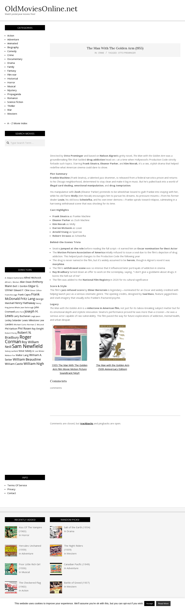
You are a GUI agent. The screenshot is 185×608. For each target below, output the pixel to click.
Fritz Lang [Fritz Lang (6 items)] (27, 299)
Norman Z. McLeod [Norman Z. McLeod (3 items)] (35, 324)
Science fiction (15, 102)
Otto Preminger (127, 52)
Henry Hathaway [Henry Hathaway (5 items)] (24, 303)
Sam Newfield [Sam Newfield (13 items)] (27, 346)
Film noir (12, 74)
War (9, 109)
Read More (163, 603)
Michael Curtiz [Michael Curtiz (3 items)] (20, 324)
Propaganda (14, 94)
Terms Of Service (17, 485)
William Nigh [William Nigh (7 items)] (34, 363)
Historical (12, 78)
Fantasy (11, 70)
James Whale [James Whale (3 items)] (14, 307)
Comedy (12, 51)
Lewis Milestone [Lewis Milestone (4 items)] (30, 320)
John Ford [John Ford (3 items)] (19, 312)
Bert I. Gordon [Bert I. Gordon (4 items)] (20, 286)
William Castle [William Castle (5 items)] (14, 364)
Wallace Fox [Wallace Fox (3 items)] (10, 355)
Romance (12, 98)
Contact (11, 493)
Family (10, 66)
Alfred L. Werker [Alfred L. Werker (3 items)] (12, 282)
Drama (11, 62)
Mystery (12, 90)
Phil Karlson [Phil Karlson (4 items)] (11, 328)
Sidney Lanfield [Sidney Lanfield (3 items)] (11, 351)
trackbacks (86, 423)
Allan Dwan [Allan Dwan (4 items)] (26, 281)
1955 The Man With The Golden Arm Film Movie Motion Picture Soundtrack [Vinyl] (69, 369)
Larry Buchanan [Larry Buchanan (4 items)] (22, 316)
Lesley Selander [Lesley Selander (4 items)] (13, 320)
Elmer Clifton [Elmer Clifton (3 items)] (36, 290)
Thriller (11, 105)
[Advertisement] (115, 34)
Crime (101, 52)
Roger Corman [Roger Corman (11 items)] (18, 339)
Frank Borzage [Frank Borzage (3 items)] (11, 295)
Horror (11, 82)
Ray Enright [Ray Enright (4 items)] (38, 328)
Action (10, 35)
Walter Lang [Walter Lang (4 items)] (22, 355)
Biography (13, 47)
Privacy (11, 489)
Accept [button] (149, 603)
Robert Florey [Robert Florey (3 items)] (11, 333)
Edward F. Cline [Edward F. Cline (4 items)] (22, 290)
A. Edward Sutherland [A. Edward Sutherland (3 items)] (14, 278)
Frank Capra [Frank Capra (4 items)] (24, 294)
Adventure (13, 39)
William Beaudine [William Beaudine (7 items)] (27, 359)
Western (12, 113)
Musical (11, 86)
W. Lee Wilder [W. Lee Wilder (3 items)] (38, 351)
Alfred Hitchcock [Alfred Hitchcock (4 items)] (32, 277)
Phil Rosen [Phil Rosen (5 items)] (24, 328)
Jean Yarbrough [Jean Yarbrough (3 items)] (27, 307)
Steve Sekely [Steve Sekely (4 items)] (25, 350)
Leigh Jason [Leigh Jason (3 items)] (35, 316)
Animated (12, 43)
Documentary (14, 59)
